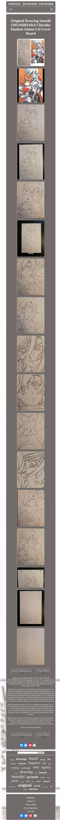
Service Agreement (31, 808)
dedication (33, 789)
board (33, 758)
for (49, 759)
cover (16, 773)
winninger (26, 768)
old (36, 773)
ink (44, 763)
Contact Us (31, 801)
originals (46, 781)
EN (29, 811)
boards (43, 772)
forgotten (34, 763)
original (24, 785)
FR (33, 811)
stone (37, 785)
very (36, 767)
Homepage (31, 798)
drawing (26, 772)
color (43, 777)
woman (13, 764)
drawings (21, 758)
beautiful (18, 776)
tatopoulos (22, 763)
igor (48, 778)
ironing (42, 759)
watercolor (45, 787)
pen (33, 781)
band (38, 781)
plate (49, 764)
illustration (12, 786)
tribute (22, 782)
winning (15, 767)
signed (45, 767)
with (27, 781)
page (12, 759)
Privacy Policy (31, 804)
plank (14, 780)
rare (25, 789)
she (51, 786)
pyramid (32, 777)
